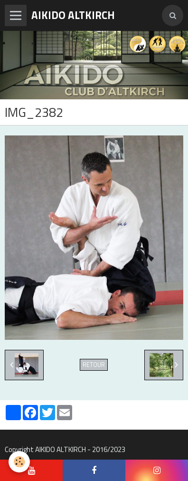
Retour (94, 364)
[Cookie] (19, 461)
